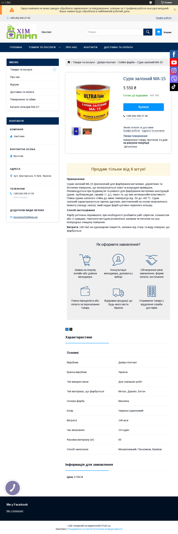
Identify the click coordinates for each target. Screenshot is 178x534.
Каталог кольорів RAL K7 (27, 56)
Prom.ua (106, 526)
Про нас (71, 47)
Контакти (90, 47)
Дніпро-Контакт (106, 62)
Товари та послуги (42, 47)
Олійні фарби (126, 62)
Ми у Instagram (15, 511)
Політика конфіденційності (109, 529)
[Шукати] (147, 32)
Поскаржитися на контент (80, 529)
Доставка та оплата (118, 47)
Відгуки (14, 84)
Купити (144, 107)
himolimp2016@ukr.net (25, 217)
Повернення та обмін (23, 99)
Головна (16, 47)
